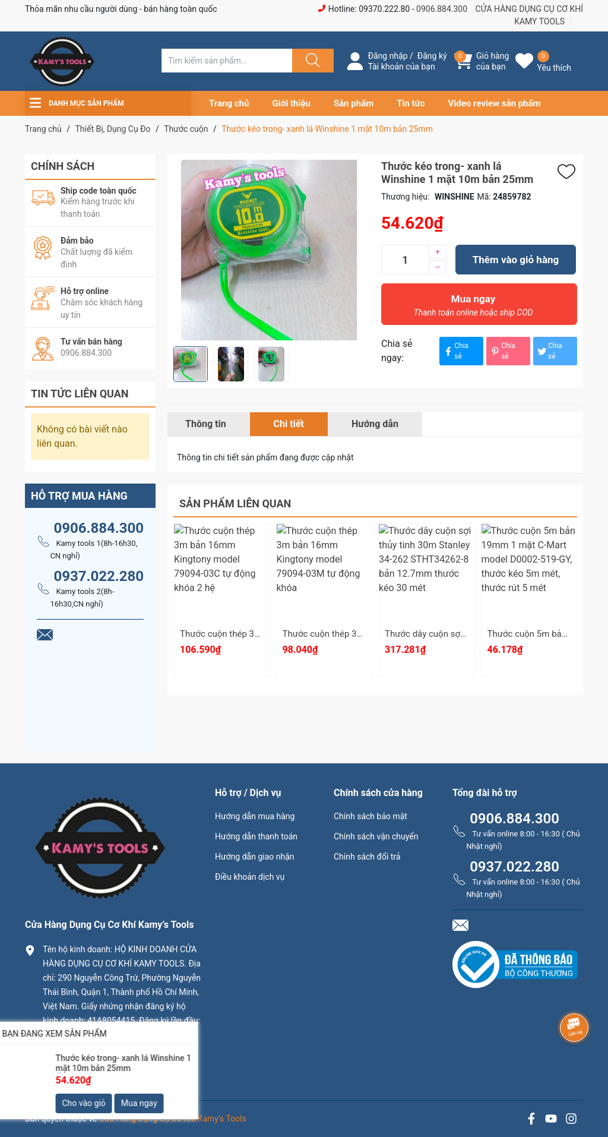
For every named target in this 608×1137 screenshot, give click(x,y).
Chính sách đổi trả (367, 856)
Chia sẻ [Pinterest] (502, 351)
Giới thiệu (291, 103)
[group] (271, 250)
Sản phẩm (353, 103)
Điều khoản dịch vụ (249, 877)
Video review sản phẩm (494, 103)
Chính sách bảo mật (370, 816)
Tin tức (411, 103)
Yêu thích (554, 67)
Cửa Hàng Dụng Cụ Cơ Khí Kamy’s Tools (172, 1118)
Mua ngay (473, 308)
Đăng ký (432, 56)
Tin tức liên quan (80, 393)
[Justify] (311, 60)
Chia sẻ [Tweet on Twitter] (549, 351)
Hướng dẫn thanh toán (256, 836)
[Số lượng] (405, 259)
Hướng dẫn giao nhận (254, 856)
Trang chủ (229, 103)
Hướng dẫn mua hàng (254, 816)
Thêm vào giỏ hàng (516, 260)
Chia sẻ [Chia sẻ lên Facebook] (455, 351)
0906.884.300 (441, 9)
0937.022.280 (98, 576)
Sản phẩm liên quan (235, 503)
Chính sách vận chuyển (376, 836)
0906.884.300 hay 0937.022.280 (111, 1069)
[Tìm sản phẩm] (227, 60)
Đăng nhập (388, 56)
